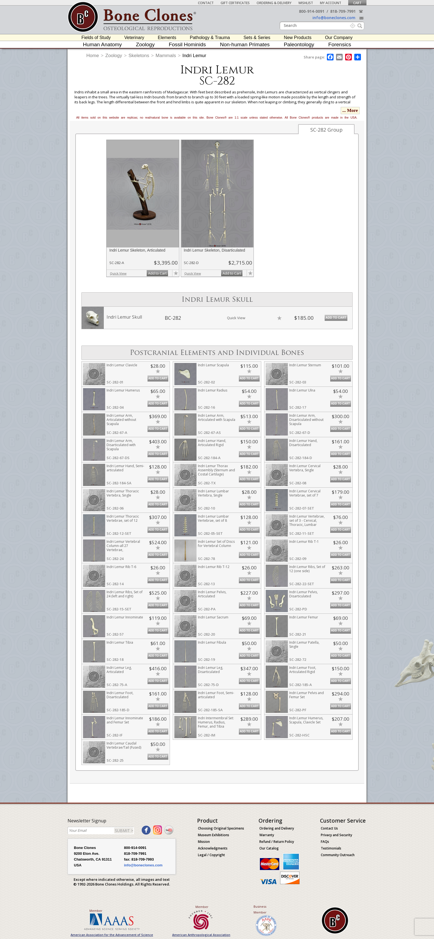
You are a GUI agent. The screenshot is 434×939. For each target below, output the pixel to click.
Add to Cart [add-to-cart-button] (157, 273)
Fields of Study (96, 37)
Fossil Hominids (187, 44)
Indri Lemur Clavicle (122, 365)
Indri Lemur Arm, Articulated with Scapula (216, 417)
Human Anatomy (102, 44)
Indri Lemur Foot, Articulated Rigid (302, 669)
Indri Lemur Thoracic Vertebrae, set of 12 (123, 518)
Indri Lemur (194, 55)
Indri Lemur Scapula (213, 365)
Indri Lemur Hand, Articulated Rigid (212, 442)
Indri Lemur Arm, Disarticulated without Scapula (306, 419)
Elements (167, 37)
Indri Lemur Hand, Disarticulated (303, 442)
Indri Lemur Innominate (125, 617)
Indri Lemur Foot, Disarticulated (120, 694)
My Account (330, 3)
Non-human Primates (245, 44)
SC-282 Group (326, 129)
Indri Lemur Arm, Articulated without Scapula (121, 419)
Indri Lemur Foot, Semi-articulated (216, 694)
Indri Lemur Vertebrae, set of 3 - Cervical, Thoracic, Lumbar (307, 520)
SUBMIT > (124, 830)
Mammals (166, 55)
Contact (206, 3)
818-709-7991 (343, 11)
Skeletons (138, 55)
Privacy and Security (336, 835)
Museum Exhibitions (213, 835)
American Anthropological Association (201, 935)
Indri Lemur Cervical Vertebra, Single (305, 468)
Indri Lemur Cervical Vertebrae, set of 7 (305, 493)
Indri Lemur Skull (124, 317)
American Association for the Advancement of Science (112, 935)
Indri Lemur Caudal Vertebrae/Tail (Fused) (124, 745)
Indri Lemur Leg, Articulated (119, 669)
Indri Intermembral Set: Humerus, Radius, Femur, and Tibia (216, 722)
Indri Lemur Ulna (302, 390)
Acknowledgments (213, 848)
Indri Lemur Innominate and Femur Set (125, 720)
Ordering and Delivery (276, 828)
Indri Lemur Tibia (120, 642)
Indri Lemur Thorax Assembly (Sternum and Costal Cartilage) (216, 470)
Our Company (339, 37)
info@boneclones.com (333, 17)
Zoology (145, 44)
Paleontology (299, 44)
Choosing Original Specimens (221, 828)
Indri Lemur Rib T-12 (213, 566)
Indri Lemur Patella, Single (304, 644)
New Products (298, 37)
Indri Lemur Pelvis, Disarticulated (303, 594)
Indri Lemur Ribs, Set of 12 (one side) (307, 568)
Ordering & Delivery (274, 3)
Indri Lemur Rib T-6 (121, 566)
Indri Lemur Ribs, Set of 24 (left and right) (125, 594)
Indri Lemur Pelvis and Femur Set (306, 694)
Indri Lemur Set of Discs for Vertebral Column (216, 543)
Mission (204, 841)
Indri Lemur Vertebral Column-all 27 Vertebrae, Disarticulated (123, 547)
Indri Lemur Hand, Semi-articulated (125, 468)
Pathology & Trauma (210, 37)
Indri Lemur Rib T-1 (304, 541)
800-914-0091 (311, 11)
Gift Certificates (235, 3)
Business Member (260, 909)
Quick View (118, 273)
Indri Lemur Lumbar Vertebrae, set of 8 (213, 518)
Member (95, 911)
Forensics (339, 44)
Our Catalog (269, 848)
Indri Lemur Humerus (123, 390)
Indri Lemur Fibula (212, 642)
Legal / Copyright (211, 855)
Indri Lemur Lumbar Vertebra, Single (213, 493)
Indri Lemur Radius (212, 390)
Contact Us (329, 828)
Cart (357, 3)
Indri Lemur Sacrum (213, 617)
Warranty (266, 835)
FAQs (325, 841)
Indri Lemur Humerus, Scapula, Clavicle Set (306, 720)
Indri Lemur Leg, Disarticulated (210, 669)
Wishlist (305, 3)
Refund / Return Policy (276, 841)
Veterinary (134, 37)
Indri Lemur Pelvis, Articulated (212, 594)
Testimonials (331, 848)
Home (92, 55)
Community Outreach (338, 855)
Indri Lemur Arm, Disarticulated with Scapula (121, 444)
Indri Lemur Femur (303, 617)
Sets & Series (257, 37)
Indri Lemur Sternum (305, 365)
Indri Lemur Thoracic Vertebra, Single (123, 493)
